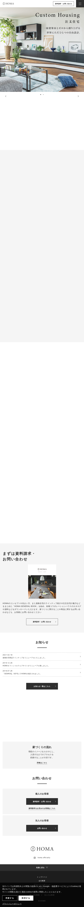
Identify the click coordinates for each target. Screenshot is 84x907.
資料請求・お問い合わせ (63, 4)
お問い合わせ (46, 828)
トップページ (42, 877)
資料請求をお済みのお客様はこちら (42, 808)
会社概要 (42, 881)
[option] (42, 49)
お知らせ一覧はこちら (45, 686)
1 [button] (41, 95)
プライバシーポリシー (12, 904)
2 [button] (43, 95)
